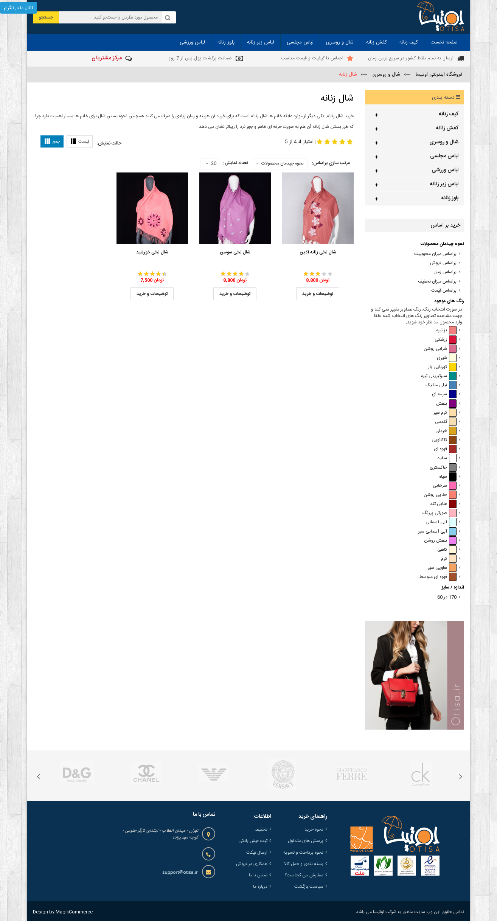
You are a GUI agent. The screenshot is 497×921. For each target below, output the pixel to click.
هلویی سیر (442, 568)
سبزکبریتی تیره (439, 376)
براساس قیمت (444, 290)
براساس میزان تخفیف (437, 281)
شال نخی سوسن (235, 252)
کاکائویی (444, 440)
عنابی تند (443, 504)
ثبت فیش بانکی (252, 841)
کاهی (447, 550)
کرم (449, 559)
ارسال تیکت (256, 852)
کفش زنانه (447, 128)
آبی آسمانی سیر (437, 531)
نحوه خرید (313, 829)
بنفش (446, 404)
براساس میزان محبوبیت (435, 254)
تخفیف (261, 829)
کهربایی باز (442, 367)
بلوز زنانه (449, 198)
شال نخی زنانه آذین (318, 252)
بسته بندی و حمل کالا (303, 864)
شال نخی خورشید (152, 252)
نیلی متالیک (441, 385)
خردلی (446, 431)
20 (211, 163)
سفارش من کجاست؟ (303, 875)
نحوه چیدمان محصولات (282, 163)
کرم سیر (445, 413)
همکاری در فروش (251, 864)
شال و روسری (443, 142)
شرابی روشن (440, 349)
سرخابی (445, 486)
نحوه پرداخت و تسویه (303, 852)
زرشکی (446, 340)
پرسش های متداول (305, 841)
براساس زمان (445, 272)
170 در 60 (447, 597)
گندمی (446, 422)
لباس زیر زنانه (444, 184)
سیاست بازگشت (308, 886)
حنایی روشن (440, 495)
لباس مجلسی (444, 156)
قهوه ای (445, 449)
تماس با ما (258, 875)
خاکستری (443, 467)
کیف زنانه (448, 114)
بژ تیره (446, 330)
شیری (447, 358)
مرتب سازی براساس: (331, 163)
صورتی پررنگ (439, 513)
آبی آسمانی (441, 522)
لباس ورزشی (445, 170)
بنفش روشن (440, 540)
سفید (447, 458)
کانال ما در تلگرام (18, 8)
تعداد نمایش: (235, 163)
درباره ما (260, 886)
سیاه (448, 477)
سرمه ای (444, 394)
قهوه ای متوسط (438, 577)
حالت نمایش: (108, 143)
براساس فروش (443, 263)
